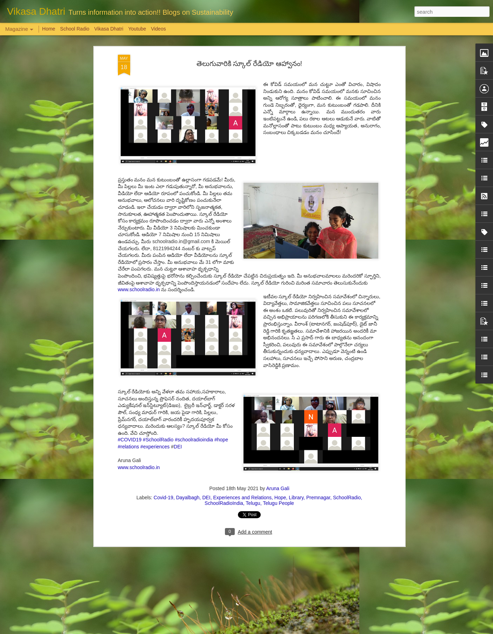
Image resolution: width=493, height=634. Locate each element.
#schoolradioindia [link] (194, 439)
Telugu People (278, 503)
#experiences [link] (154, 446)
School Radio (74, 29)
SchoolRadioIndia (224, 503)
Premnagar (318, 497)
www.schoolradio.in (139, 289)
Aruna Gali (277, 488)
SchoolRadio (347, 497)
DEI (178, 446)
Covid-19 (163, 497)
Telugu (253, 503)
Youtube (137, 29)
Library (296, 497)
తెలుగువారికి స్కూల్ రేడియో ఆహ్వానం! (249, 63)
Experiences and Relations (242, 497)
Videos (158, 29)
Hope (280, 497)
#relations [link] (128, 446)
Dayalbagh (188, 497)
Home (48, 29)
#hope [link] (221, 439)
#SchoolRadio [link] (158, 439)
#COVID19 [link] (130, 439)
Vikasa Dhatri (108, 29)
